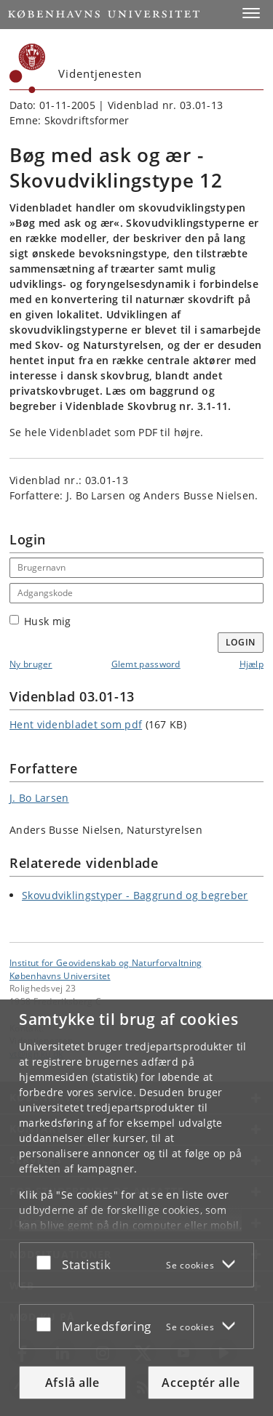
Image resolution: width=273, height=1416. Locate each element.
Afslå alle (72, 1383)
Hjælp (252, 664)
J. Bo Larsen (39, 798)
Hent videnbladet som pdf (75, 724)
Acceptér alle (201, 1383)
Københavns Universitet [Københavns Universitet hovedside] (60, 975)
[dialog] (136, 1207)
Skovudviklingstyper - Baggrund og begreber (135, 895)
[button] (251, 13)
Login (241, 642)
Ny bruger (30, 664)
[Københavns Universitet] (27, 68)
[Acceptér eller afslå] (47, 1262)
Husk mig (40, 621)
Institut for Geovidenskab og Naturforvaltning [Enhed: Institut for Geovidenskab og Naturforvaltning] (105, 962)
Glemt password (146, 664)
